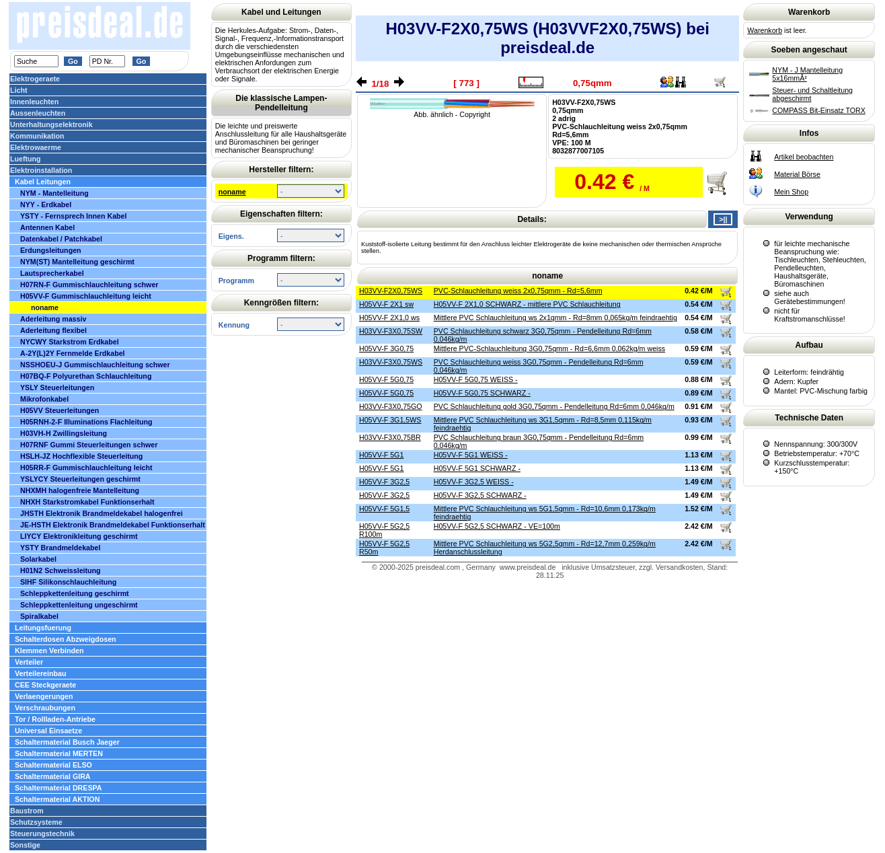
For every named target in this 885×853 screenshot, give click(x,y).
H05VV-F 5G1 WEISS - (471, 455)
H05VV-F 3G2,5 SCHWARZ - (480, 495)
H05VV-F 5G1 (381, 455)
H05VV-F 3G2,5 (384, 482)
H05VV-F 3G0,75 (386, 348)
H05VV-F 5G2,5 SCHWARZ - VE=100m (497, 526)
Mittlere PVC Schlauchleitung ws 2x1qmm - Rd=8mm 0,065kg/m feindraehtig (555, 317)
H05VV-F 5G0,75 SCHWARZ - (482, 393)
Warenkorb (764, 30)
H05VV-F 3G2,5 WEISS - (474, 482)
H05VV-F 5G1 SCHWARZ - (477, 468)
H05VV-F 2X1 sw (386, 304)
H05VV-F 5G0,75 (386, 379)
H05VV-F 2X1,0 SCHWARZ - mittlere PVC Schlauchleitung (527, 304)
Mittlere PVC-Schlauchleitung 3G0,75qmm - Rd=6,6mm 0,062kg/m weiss (549, 348)
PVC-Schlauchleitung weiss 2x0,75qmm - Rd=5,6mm (518, 291)
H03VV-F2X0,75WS (390, 291)
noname (232, 192)
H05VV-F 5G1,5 (384, 509)
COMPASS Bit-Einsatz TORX (818, 110)
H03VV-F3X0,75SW (390, 331)
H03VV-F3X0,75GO (390, 406)
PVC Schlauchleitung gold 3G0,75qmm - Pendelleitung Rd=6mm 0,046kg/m (554, 406)
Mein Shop (791, 192)
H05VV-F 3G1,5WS (390, 420)
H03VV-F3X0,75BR (390, 437)
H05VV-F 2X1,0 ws (389, 317)
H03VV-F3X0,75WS (390, 362)
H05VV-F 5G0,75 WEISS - (476, 379)
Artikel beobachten (803, 157)
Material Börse (797, 174)
